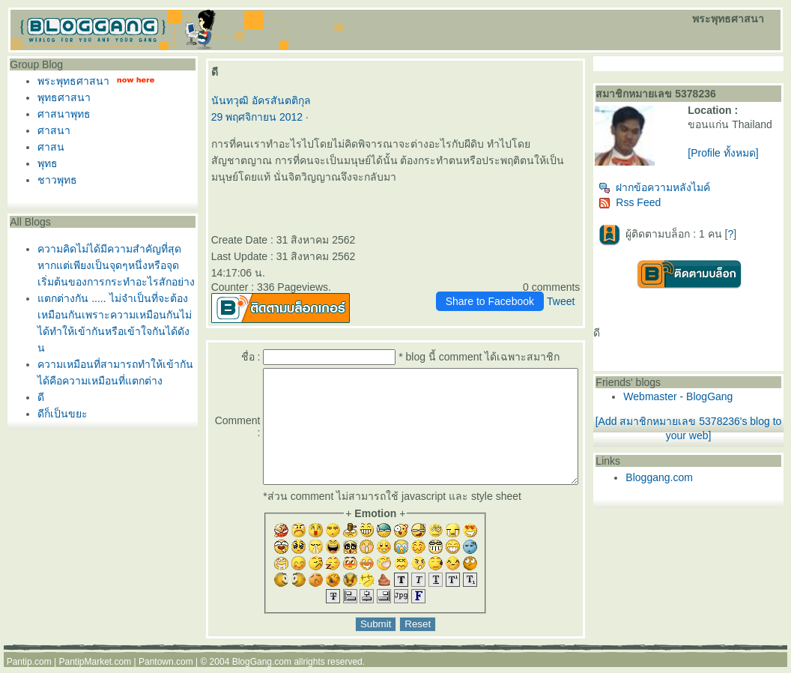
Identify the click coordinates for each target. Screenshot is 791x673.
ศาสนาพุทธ (60, 114)
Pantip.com (29, 668)
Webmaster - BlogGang (707, 402)
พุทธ (44, 163)
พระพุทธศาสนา (70, 81)
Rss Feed (659, 208)
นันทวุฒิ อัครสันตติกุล (254, 100)
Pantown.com (166, 668)
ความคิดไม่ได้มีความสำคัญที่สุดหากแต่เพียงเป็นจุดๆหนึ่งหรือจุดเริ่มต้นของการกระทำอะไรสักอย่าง (112, 265)
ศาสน (47, 147)
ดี (37, 397)
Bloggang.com (688, 483)
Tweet (589, 285)
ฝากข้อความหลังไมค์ (683, 193)
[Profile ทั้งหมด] (742, 165)
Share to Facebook (518, 285)
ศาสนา (50, 130)
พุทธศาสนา (60, 97)
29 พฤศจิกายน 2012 (250, 117)
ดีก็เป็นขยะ (59, 414)
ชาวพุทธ (53, 180)
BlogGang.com (261, 668)
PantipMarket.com (94, 668)
